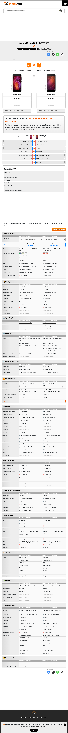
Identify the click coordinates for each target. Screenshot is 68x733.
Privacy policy (42, 717)
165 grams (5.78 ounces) (17, 144)
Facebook (48, 54)
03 (29, 64)
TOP (34, 713)
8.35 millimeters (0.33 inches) (50, 155)
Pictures (17, 105)
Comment (32, 129)
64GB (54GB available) (50, 151)
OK (34, 730)
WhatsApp (57, 54)
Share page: (62, 54)
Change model (6, 238)
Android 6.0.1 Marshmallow (25, 323)
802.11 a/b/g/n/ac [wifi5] (50, 158)
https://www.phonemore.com (13, 4)
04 (39, 64)
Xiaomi (20, 258)
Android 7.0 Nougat (23, 326)
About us (32, 717)
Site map (24, 717)
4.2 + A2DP (50, 162)
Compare (17, 98)
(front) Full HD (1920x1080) (17, 148)
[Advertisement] (34, 26)
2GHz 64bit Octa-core (17, 141)
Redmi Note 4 (30, 244)
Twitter (53, 54)
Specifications (17, 94)
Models (17, 102)
